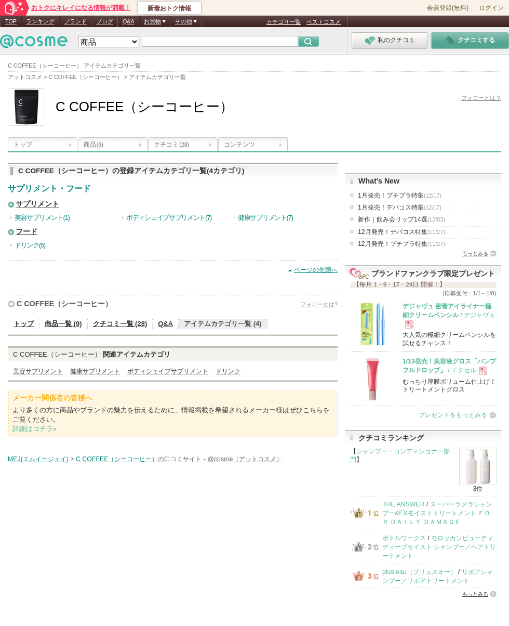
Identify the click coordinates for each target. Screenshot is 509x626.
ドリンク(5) (30, 245)
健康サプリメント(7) (265, 217)
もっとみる (475, 253)
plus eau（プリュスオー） (419, 572)
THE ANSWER (403, 504)
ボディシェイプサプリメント (167, 371)
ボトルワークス (404, 538)
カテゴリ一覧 (283, 22)
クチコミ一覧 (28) (120, 324)
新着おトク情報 (169, 8)
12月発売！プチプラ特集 (401, 243)
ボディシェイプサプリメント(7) (168, 217)
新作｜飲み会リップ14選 (401, 219)
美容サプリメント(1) (42, 217)
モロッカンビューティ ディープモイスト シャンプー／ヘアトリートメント (439, 547)
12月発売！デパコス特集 (401, 232)
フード (26, 232)
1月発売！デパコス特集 (399, 207)
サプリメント (37, 204)
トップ (23, 144)
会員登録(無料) (447, 7)
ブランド (75, 21)
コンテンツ (239, 144)
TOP (11, 21)
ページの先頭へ (316, 269)
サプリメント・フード (49, 188)
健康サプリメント (95, 371)
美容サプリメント (38, 371)
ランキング (40, 21)
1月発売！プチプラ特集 (399, 195)
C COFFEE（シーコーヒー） (64, 303)
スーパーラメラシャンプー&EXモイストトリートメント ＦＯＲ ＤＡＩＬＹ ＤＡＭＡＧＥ (437, 513)
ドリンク (228, 371)
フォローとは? (319, 304)
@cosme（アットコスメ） (245, 459)
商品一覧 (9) (63, 324)
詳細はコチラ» (34, 429)
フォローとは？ (481, 98)
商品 (93, 144)
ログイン (491, 7)
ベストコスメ (323, 22)
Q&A (129, 21)
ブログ (104, 21)
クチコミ (171, 144)
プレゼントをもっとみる (453, 415)
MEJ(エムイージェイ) (38, 459)
